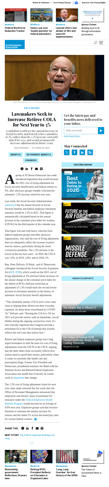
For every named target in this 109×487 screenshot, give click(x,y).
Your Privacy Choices (65, 3)
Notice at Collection (41, 3)
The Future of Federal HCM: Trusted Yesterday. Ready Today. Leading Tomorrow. (81, 340)
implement (18, 377)
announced (10, 205)
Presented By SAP (71, 347)
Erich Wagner (21, 148)
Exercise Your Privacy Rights (94, 3)
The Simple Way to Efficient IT (79, 307)
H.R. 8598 (15, 272)
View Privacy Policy (72, 136)
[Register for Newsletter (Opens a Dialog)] (101, 130)
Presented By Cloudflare (74, 312)
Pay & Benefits (32, 107)
